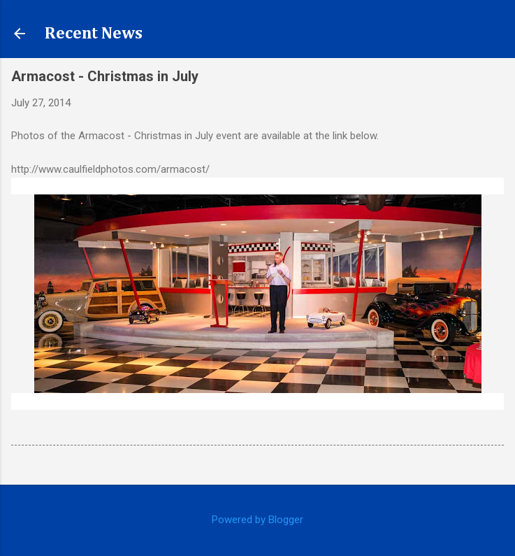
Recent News (94, 33)
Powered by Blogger (257, 519)
